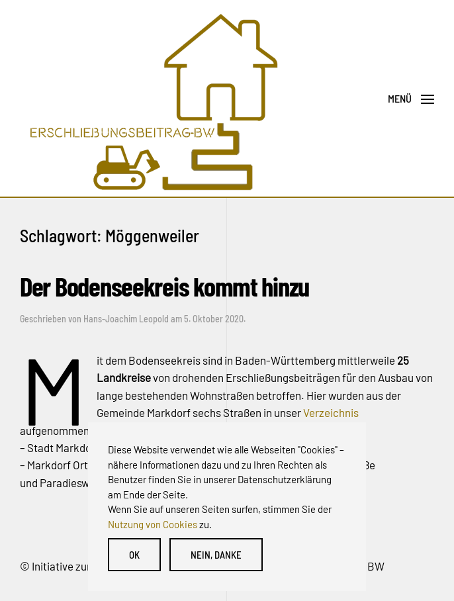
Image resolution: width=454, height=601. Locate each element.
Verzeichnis (331, 412)
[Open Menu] (411, 99)
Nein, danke (216, 555)
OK (134, 555)
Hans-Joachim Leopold (126, 318)
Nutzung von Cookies (152, 524)
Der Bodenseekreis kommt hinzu (164, 285)
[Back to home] (152, 99)
